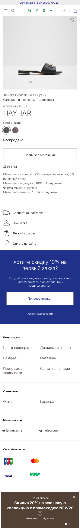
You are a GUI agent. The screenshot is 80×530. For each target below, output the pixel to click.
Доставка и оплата (55, 347)
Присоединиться (40, 298)
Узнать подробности (40, 313)
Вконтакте (14, 430)
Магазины (48, 358)
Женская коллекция (17, 95)
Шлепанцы (46, 99)
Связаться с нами (55, 368)
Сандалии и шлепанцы (19, 99)
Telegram (50, 430)
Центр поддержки (17, 347)
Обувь (39, 95)
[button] (30, 82)
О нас (8, 401)
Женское (31, 518)
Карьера (47, 401)
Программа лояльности (12, 370)
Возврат (9, 358)
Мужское (48, 518)
